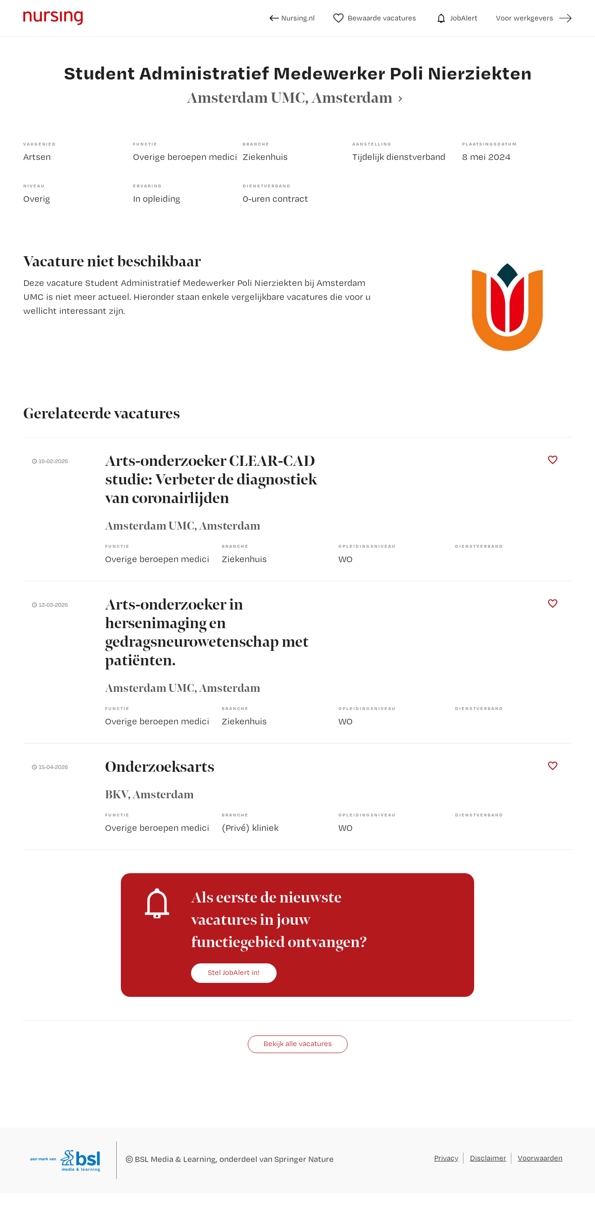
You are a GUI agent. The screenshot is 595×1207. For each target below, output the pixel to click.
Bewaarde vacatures (374, 18)
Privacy (446, 1158)
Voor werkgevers (524, 17)
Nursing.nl (292, 18)
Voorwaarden (540, 1158)
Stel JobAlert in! (234, 972)
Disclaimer (488, 1158)
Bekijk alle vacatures (298, 1043)
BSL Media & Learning (175, 1159)
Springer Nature (304, 1159)
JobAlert (456, 18)
